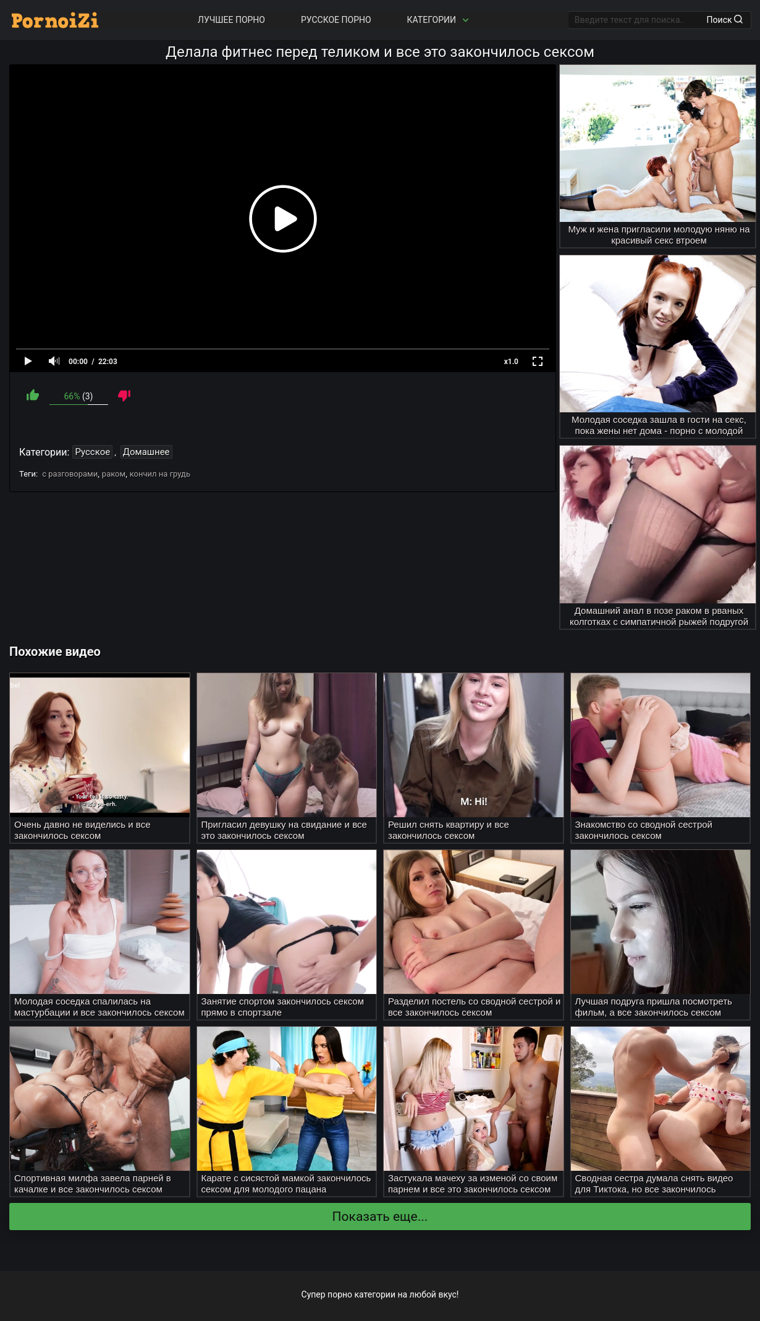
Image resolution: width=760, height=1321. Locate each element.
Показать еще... (380, 1216)
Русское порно (336, 20)
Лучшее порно (231, 20)
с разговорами (70, 473)
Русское (92, 451)
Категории (439, 20)
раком (113, 473)
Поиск (725, 20)
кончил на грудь (160, 473)
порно (339, 1294)
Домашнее (146, 451)
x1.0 (511, 361)
